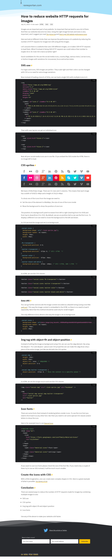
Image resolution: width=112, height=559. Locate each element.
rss (22, 556)
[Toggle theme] (21, 4)
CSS (51, 24)
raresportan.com (32, 5)
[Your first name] (36, 544)
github (32, 556)
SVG (47, 24)
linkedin (38, 556)
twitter (26, 556)
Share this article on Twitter (58, 532)
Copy (93, 83)
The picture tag (52, 34)
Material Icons (49, 425)
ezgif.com (24, 309)
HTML (41, 24)
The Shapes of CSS (42, 483)
